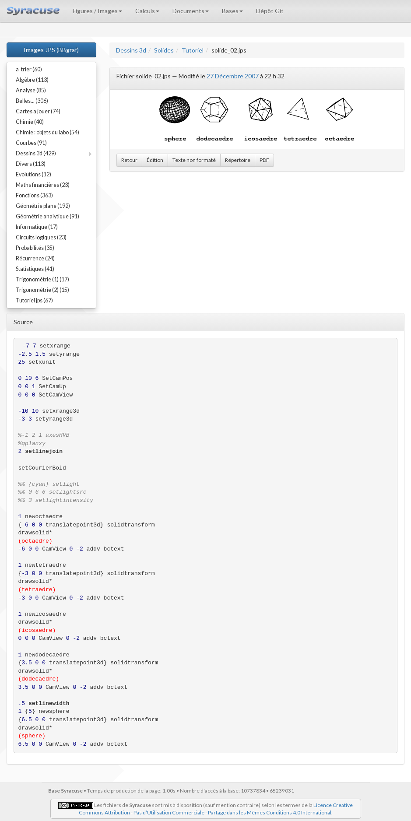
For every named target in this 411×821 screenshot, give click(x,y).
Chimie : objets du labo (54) (47, 132)
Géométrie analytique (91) (47, 216)
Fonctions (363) (34, 195)
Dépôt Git (270, 10)
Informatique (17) (37, 227)
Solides (164, 50)
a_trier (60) (29, 69)
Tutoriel (193, 50)
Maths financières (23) (43, 185)
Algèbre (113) (32, 80)
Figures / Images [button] (97, 10)
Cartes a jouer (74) (38, 111)
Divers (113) (31, 164)
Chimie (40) (30, 122)
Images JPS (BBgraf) (51, 49)
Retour (129, 160)
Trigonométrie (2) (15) (42, 290)
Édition (155, 160)
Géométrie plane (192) (43, 206)
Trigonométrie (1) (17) (42, 279)
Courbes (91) (31, 143)
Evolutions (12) (33, 174)
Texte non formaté (194, 160)
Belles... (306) (32, 101)
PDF (264, 160)
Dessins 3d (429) (36, 153)
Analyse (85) (31, 90)
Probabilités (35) (35, 248)
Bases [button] (232, 10)
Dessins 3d (131, 50)
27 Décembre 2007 (233, 76)
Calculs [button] (147, 10)
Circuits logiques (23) (41, 237)
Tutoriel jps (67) (34, 300)
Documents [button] (190, 10)
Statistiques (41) (35, 269)
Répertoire (237, 160)
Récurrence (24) (35, 258)
